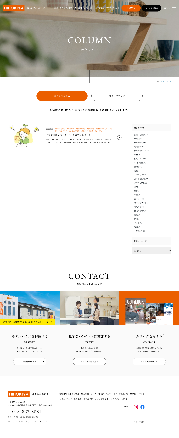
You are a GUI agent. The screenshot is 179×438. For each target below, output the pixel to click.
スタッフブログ (117, 96)
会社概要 (78, 399)
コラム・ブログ (65, 399)
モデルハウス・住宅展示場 (94, 8)
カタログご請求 (101, 399)
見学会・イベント (113, 8)
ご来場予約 (88, 399)
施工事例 (78, 8)
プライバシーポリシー (120, 399)
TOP (157, 81)
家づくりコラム (62, 96)
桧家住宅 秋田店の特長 (63, 8)
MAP (49, 405)
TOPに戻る (140, 422)
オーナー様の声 (97, 394)
